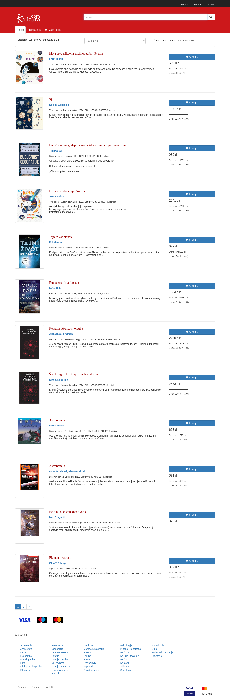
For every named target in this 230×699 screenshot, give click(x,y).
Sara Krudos (56, 196)
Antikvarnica (34, 29)
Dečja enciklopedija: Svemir (67, 191)
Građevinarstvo (60, 652)
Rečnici (124, 659)
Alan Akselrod (76, 471)
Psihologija (126, 645)
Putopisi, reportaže (130, 649)
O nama (184, 4)
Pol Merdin (55, 242)
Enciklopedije (27, 659)
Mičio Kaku (55, 288)
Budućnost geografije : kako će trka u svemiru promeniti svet (87, 145)
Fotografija (58, 645)
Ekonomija (26, 656)
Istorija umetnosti (61, 666)
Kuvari (55, 673)
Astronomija (57, 420)
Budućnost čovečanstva (64, 282)
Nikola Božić (56, 425)
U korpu (192, 56)
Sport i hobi (158, 645)
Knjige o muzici (60, 670)
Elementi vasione (60, 557)
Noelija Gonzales (59, 104)
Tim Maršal (55, 150)
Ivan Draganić (57, 517)
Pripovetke (89, 666)
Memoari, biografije (94, 649)
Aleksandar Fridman (61, 334)
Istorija (55, 656)
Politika (87, 656)
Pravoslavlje (90, 663)
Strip (154, 649)
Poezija (88, 652)
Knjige (20, 29)
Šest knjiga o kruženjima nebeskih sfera (74, 374)
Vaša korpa (53, 29)
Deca (23, 652)
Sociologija (126, 670)
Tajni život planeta (61, 237)
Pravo (87, 659)
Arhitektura (26, 649)
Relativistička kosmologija (66, 328)
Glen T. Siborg (57, 563)
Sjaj (51, 99)
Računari (125, 652)
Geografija (57, 649)
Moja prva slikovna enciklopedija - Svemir (76, 53)
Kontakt (198, 4)
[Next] (29, 607)
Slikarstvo (125, 666)
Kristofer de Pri (58, 471)
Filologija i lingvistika (31, 666)
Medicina (88, 645)
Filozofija (25, 670)
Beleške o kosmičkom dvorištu (68, 512)
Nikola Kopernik (58, 379)
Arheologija (26, 645)
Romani (124, 663)
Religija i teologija (129, 656)
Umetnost (157, 656)
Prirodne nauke (92, 670)
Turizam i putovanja (162, 652)
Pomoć (211, 4)
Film (22, 663)
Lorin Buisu (56, 59)
